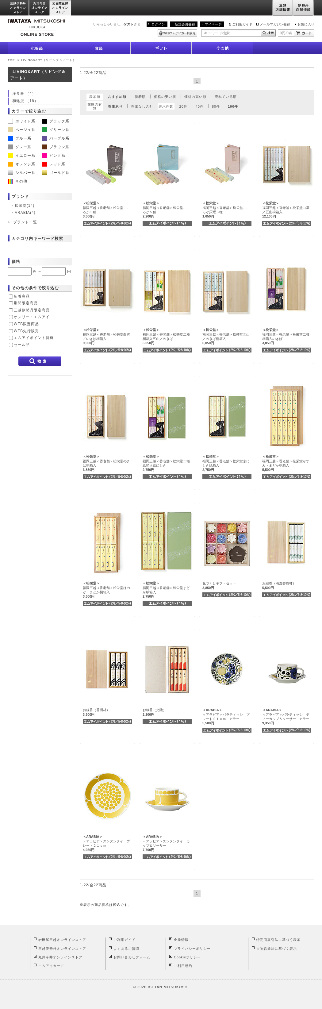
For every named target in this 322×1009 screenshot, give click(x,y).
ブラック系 (55, 121)
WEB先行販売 (26, 331)
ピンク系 (53, 155)
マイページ (213, 24)
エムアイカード (51, 966)
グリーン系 (55, 130)
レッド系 (53, 164)
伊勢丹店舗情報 (303, 8)
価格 (16, 261)
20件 (183, 106)
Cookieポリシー (187, 957)
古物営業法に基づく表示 (276, 948)
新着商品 (22, 296)
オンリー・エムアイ (32, 317)
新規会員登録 (185, 24)
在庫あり (115, 106)
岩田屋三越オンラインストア (60, 8)
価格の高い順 (195, 96)
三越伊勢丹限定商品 (32, 310)
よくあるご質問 (126, 948)
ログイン (158, 24)
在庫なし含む (142, 106)
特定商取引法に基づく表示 (278, 940)
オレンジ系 (21, 164)
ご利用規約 (183, 966)
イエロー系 (21, 155)
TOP (11, 60)
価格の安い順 (165, 96)
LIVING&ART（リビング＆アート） (48, 60)
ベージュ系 (21, 130)
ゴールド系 (55, 173)
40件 (200, 106)
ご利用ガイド (242, 24)
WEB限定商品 (26, 324)
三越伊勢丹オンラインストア (18, 8)
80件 (216, 106)
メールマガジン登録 (275, 24)
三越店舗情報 (282, 8)
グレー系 (19, 147)
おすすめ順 (117, 96)
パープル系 (55, 138)
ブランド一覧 (25, 222)
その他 (17, 181)
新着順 (140, 96)
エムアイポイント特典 (34, 338)
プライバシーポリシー (192, 948)
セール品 (22, 345)
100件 (233, 106)
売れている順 (226, 96)
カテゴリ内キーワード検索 (37, 238)
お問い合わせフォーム (131, 957)
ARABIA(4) (25, 212)
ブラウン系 (55, 147)
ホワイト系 (21, 121)
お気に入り (305, 24)
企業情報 (181, 940)
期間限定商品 (26, 303)
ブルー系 (19, 138)
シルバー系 (21, 173)
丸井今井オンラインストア (39, 8)
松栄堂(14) (24, 205)
